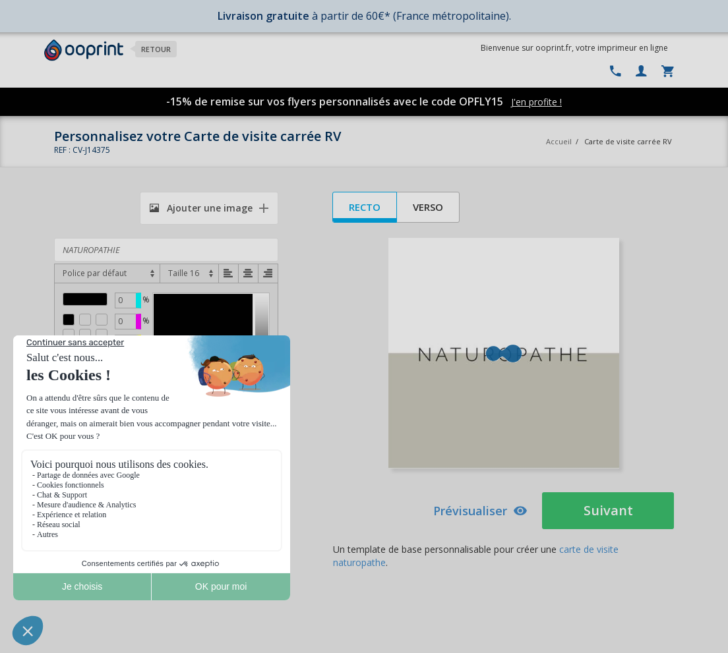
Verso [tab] (428, 206)
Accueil (559, 141)
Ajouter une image (201, 208)
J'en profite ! (536, 102)
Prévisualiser (480, 511)
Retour (156, 49)
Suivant (608, 510)
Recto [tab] (364, 206)
